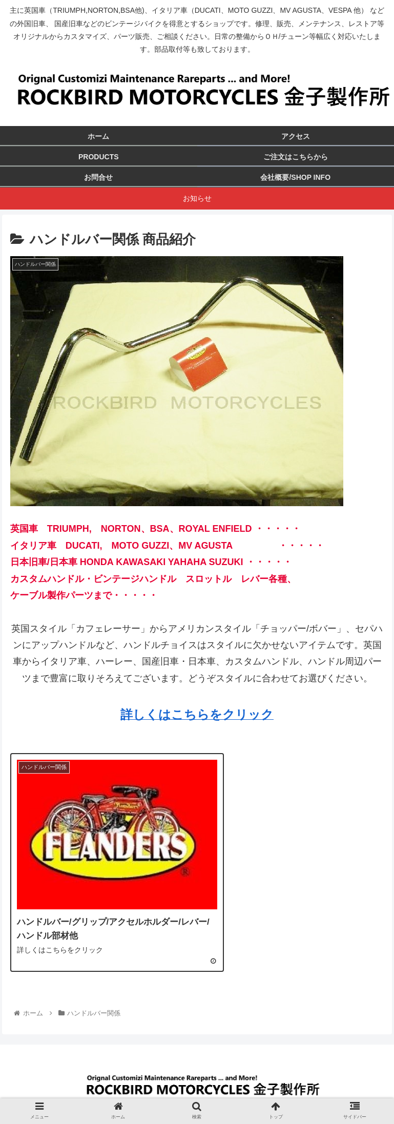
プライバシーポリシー (291, 1091)
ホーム (102, 1091)
